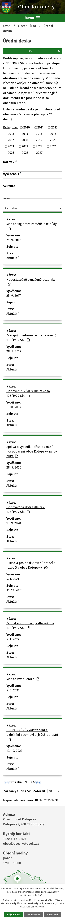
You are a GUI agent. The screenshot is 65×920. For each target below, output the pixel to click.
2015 (39, 134)
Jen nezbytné (33, 914)
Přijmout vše (13, 914)
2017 (11, 140)
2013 (11, 134)
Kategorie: (10, 127)
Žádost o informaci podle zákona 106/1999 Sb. (30, 625)
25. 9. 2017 (13, 240)
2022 (25, 146)
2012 (54, 127)
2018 (25, 140)
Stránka (16, 782)
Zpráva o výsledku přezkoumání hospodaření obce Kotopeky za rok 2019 (31, 451)
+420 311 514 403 (14, 839)
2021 (11, 146)
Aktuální (12, 258)
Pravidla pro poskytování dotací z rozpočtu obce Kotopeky (30, 565)
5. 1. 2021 (12, 579)
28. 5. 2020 (13, 467)
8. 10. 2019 (13, 407)
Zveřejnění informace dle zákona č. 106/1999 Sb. (31, 337)
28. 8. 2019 (13, 351)
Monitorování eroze (22, 679)
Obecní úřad (27, 26)
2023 (39, 146)
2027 (39, 153)
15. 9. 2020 (13, 523)
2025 (11, 153)
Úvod (7, 26)
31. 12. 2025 (14, 590)
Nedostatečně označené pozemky (30, 282)
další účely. (39, 895)
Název (8, 162)
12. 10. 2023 (14, 751)
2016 (53, 134)
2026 (25, 153)
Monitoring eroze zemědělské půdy (31, 226)
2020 (53, 140)
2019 (39, 140)
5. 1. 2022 (12, 639)
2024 (53, 146)
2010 (26, 127)
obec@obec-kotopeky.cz (21, 844)
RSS (44, 51)
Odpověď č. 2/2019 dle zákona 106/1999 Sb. (28, 393)
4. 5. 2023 (13, 690)
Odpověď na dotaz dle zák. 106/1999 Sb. (25, 509)
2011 (40, 127)
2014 (25, 134)
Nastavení (52, 914)
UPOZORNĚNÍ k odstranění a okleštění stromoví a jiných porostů (32, 734)
